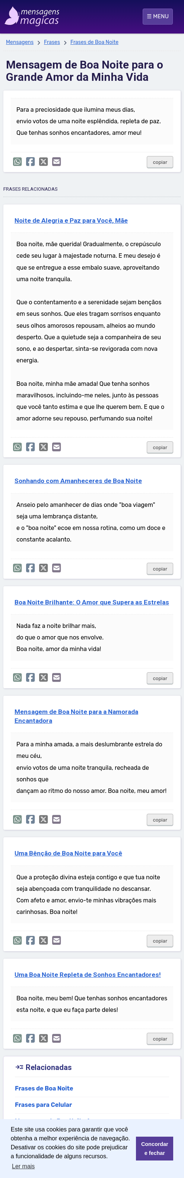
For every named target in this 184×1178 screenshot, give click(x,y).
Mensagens (20, 42)
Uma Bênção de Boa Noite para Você (68, 853)
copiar (160, 162)
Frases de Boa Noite (94, 42)
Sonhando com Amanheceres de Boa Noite (78, 481)
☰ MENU (158, 16)
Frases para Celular (43, 1104)
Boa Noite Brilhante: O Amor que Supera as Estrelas (92, 602)
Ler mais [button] (23, 1166)
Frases (52, 42)
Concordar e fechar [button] (154, 1148)
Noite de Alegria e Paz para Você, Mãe (71, 220)
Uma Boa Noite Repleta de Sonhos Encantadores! (88, 974)
